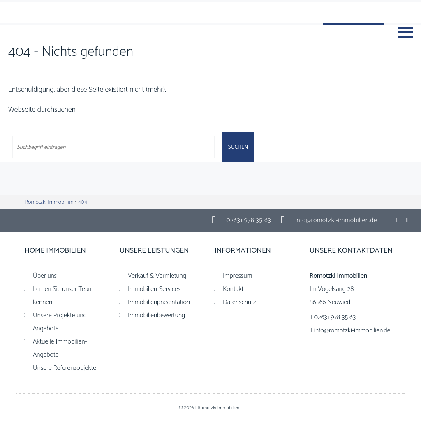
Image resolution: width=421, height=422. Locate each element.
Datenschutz (239, 302)
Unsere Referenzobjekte (64, 368)
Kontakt (233, 289)
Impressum (237, 275)
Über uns (45, 275)
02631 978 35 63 (248, 220)
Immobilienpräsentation (159, 302)
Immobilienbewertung (156, 315)
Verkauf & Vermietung (157, 275)
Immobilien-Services (154, 289)
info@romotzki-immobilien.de (336, 220)
